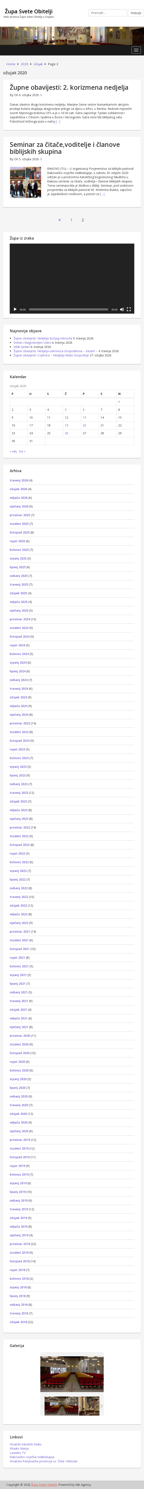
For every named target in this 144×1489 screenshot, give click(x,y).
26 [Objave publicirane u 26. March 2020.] (66, 433)
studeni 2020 (19, 1044)
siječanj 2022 (19, 923)
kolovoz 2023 (19, 758)
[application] (72, 279)
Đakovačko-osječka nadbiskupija (32, 1457)
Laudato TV (18, 1453)
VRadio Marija (19, 1448)
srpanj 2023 (18, 767)
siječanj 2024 (19, 715)
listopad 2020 (20, 1053)
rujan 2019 (17, 1166)
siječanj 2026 (19, 506)
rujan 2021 (17, 957)
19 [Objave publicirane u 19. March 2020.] (66, 425)
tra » (22, 451)
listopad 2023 (20, 741)
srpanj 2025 (18, 558)
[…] (58, 121)
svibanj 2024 (19, 680)
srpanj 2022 (18, 871)
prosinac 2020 (20, 1036)
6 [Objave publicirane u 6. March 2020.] (83, 410)
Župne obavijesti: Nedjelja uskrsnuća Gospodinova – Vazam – (56, 351)
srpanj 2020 (18, 1079)
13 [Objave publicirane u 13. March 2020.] (84, 417)
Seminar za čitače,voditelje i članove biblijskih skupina (65, 148)
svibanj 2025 (19, 576)
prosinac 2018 (20, 1244)
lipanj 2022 (18, 879)
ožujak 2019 (18, 1218)
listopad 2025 (20, 532)
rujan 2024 (17, 645)
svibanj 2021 (19, 992)
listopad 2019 (20, 1157)
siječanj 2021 (19, 1027)
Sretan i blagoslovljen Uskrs (32, 343)
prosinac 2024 (20, 619)
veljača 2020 (18, 1122)
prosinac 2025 (20, 515)
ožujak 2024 (18, 697)
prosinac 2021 (20, 931)
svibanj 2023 (19, 784)
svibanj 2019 (19, 1200)
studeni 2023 (19, 732)
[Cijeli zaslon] (129, 309)
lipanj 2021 (18, 984)
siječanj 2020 (19, 1131)
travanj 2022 (19, 897)
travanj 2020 (19, 1105)
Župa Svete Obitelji (29, 11)
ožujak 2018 (18, 1322)
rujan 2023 (17, 749)
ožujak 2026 (18, 489)
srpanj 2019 (18, 1183)
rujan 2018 (17, 1270)
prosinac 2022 (20, 827)
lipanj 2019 (18, 1192)
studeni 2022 (19, 836)
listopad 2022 (20, 845)
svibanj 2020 (19, 1096)
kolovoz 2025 (19, 550)
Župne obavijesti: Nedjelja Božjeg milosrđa (43, 338)
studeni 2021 (19, 940)
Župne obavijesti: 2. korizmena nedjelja (69, 87)
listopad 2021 (20, 949)
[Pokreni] (15, 309)
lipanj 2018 (18, 1296)
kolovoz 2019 (19, 1174)
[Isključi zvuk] (122, 309)
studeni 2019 (19, 1148)
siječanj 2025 (19, 610)
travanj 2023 (19, 793)
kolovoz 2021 (19, 966)
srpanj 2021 (18, 975)
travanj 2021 (19, 1001)
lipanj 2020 (18, 1088)
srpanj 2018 (18, 1287)
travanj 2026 (19, 480)
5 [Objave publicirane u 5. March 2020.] (66, 410)
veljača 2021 (18, 1018)
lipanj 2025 (18, 567)
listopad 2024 (20, 636)
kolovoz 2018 (19, 1279)
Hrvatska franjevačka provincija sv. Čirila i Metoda (43, 1461)
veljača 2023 (18, 810)
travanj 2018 (19, 1313)
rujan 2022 (17, 853)
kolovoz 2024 (19, 654)
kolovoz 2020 (19, 1070)
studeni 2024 (19, 628)
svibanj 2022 (19, 888)
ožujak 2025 (18, 593)
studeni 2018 (19, 1252)
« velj (13, 451)
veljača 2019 (18, 1226)
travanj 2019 (19, 1209)
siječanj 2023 (19, 819)
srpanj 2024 (18, 662)
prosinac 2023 (20, 723)
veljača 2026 (18, 498)
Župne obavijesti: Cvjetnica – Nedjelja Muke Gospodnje (51, 355)
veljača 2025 (18, 602)
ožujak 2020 (18, 1114)
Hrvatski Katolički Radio (26, 1444)
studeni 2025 (19, 524)
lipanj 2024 (18, 671)
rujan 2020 (17, 1062)
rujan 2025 (17, 541)
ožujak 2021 (18, 1010)
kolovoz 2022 (19, 862)
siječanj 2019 (19, 1235)
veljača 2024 (18, 706)
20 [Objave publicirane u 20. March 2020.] (84, 425)
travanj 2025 (19, 584)
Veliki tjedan (22, 347)
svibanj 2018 (19, 1305)
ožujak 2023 (18, 801)
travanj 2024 (19, 689)
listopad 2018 (20, 1261)
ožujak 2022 (18, 905)
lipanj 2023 (18, 775)
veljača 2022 (18, 914)
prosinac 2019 (20, 1140)
